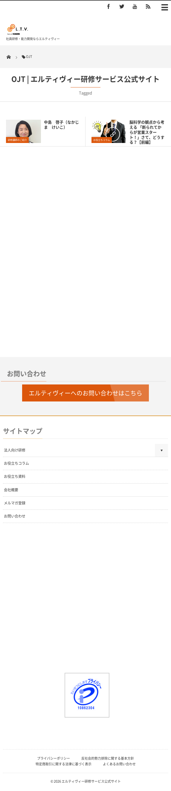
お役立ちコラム (101, 140)
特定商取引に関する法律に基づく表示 (63, 764)
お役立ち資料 (14, 476)
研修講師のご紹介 (17, 140)
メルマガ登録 (14, 503)
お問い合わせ (14, 516)
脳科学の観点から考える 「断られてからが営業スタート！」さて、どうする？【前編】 (146, 132)
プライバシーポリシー (53, 758)
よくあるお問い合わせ (119, 764)
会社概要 (11, 490)
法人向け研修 (14, 450)
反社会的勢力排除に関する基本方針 (107, 758)
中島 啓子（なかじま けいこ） (61, 124)
